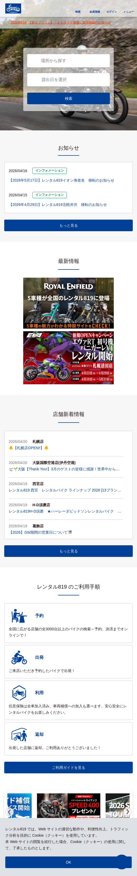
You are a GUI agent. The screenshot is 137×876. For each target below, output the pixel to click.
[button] (121, 862)
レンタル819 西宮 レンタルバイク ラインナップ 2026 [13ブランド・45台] (63, 490)
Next (127, 812)
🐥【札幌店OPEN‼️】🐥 (29, 448)
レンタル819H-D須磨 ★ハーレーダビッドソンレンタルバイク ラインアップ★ (65, 511)
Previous (9, 812)
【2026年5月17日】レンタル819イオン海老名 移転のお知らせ (61, 180)
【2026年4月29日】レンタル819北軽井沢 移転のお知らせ (58, 204)
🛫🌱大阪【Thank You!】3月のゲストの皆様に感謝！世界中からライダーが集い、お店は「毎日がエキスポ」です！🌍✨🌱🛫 (64, 469)
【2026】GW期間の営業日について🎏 (40, 532)
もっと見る (68, 225)
